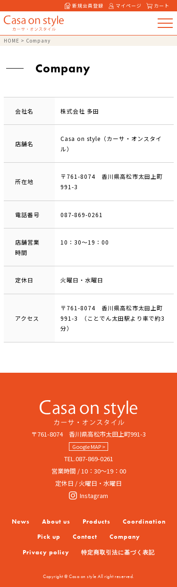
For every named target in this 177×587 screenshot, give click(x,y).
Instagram (88, 495)
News (21, 521)
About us (56, 521)
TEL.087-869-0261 (88, 458)
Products (96, 521)
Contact (85, 537)
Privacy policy (46, 552)
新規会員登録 (84, 5)
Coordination (144, 521)
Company (125, 537)
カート (157, 5)
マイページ (125, 5)
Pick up (48, 537)
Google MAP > (88, 446)
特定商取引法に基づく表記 (118, 552)
